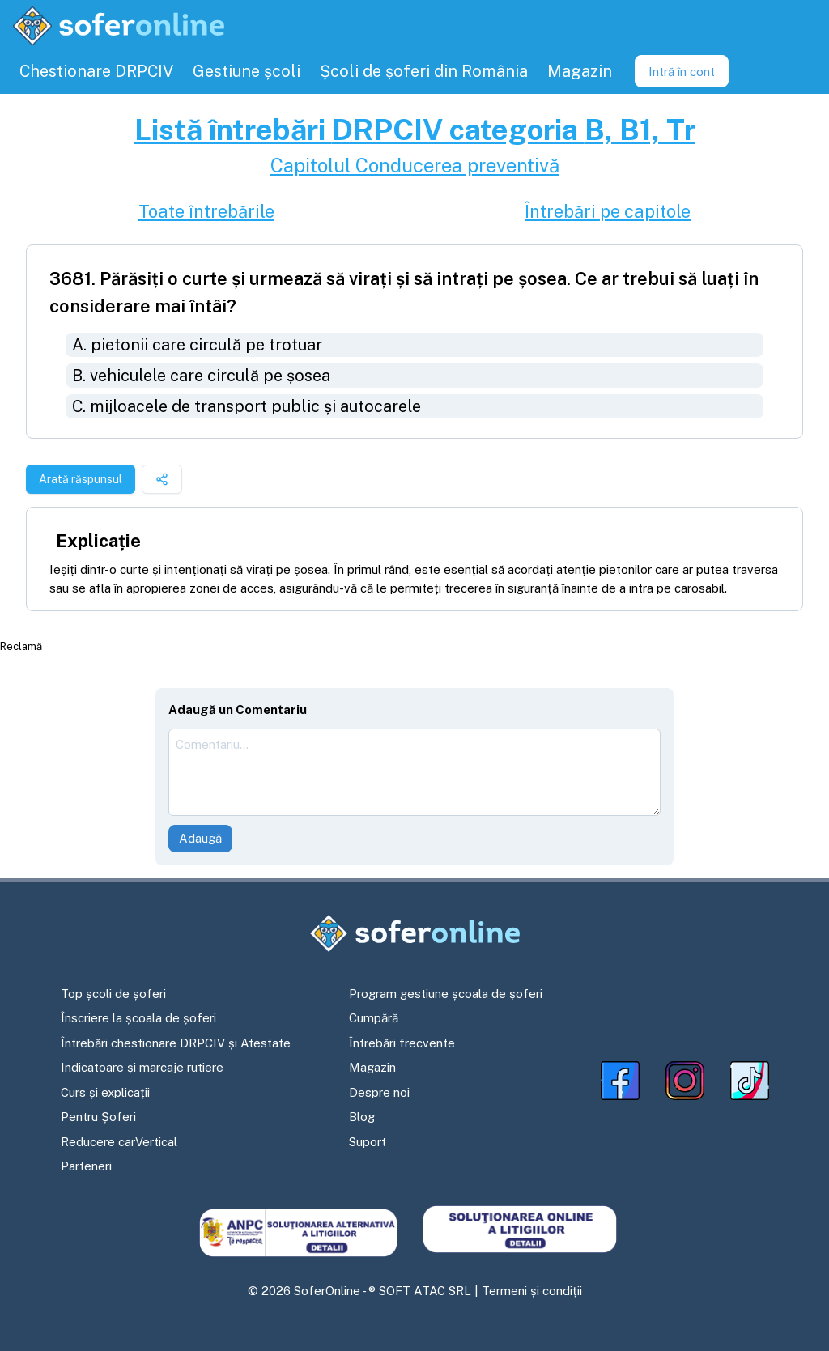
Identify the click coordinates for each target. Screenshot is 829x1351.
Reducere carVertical (119, 1142)
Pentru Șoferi (98, 1117)
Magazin (372, 1067)
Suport (367, 1142)
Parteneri (86, 1166)
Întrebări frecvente (402, 1043)
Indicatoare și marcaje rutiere (142, 1067)
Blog (362, 1117)
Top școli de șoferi (113, 994)
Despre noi (379, 1092)
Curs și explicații (105, 1092)
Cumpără (373, 1018)
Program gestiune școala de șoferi (445, 994)
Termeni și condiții (532, 1291)
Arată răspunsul (80, 479)
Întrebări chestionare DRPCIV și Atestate (176, 1043)
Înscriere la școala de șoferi (138, 1018)
